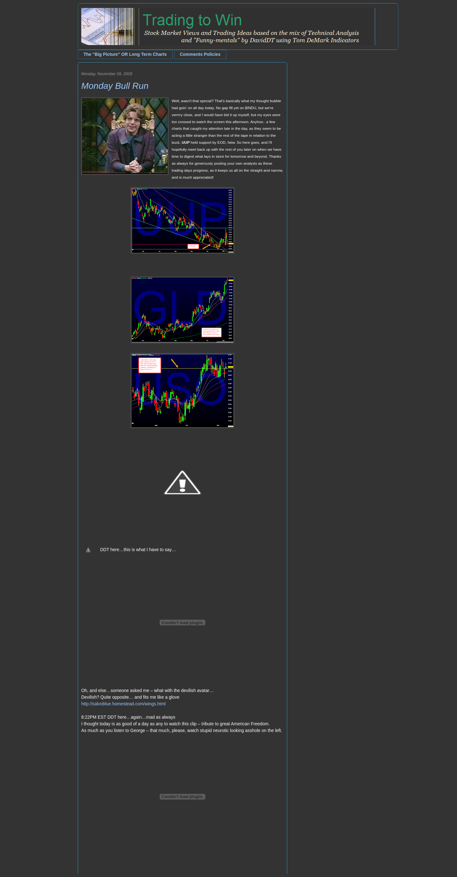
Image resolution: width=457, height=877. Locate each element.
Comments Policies (200, 54)
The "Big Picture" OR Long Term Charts (125, 54)
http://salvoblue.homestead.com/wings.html (123, 703)
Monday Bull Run (115, 86)
